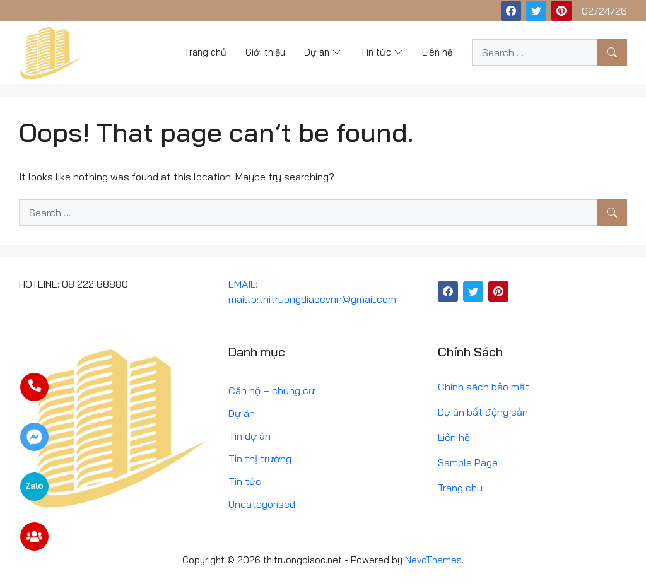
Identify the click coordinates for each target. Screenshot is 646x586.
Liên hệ (454, 437)
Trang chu (460, 487)
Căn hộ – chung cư (271, 390)
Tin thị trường (259, 458)
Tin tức (244, 481)
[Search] (612, 52)
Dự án (241, 413)
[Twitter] (536, 11)
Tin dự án (249, 436)
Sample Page (468, 462)
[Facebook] (511, 11)
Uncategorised (261, 504)
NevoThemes (433, 560)
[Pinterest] (561, 11)
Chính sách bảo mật (483, 386)
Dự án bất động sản (483, 412)
